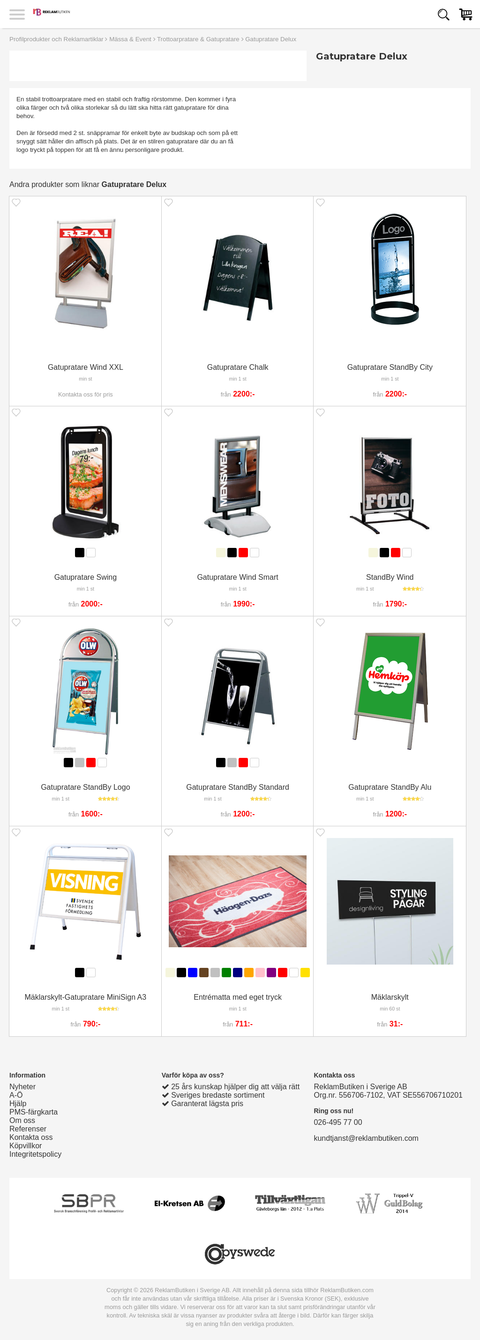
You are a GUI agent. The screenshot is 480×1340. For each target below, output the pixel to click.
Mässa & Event (130, 39)
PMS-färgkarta (33, 1112)
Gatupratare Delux (270, 39)
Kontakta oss (31, 1137)
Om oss (22, 1120)
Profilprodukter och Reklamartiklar (56, 39)
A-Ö (15, 1095)
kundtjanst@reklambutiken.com (366, 1138)
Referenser (27, 1129)
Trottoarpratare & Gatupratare (198, 39)
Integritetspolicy (35, 1154)
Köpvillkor (25, 1146)
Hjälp (17, 1104)
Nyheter (22, 1087)
